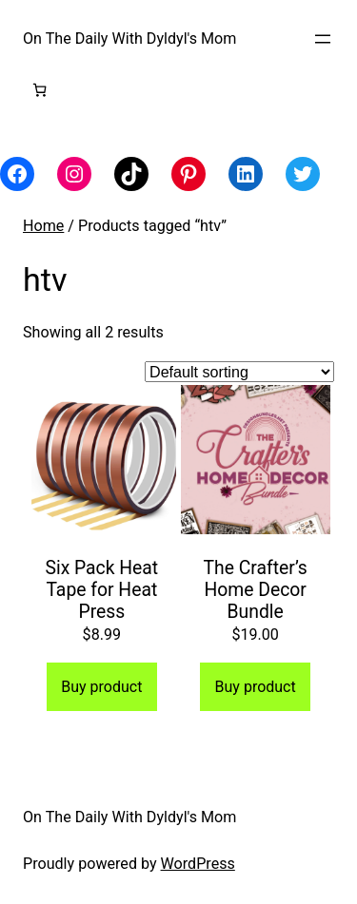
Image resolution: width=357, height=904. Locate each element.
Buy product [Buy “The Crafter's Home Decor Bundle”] (255, 687)
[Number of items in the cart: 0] (39, 89)
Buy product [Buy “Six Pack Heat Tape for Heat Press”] (101, 687)
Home (43, 226)
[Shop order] (239, 371)
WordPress (198, 864)
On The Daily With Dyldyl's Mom (129, 38)
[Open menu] (322, 39)
